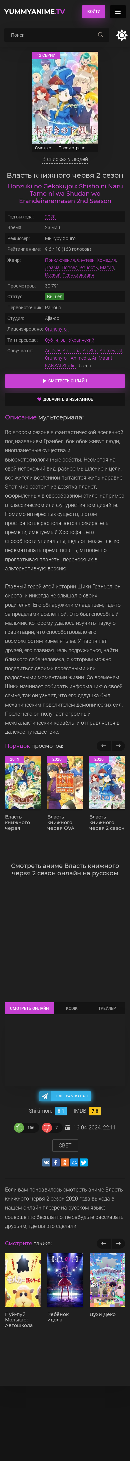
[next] (118, 1244)
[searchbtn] (100, 35)
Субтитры (56, 340)
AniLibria (72, 350)
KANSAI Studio (60, 365)
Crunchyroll (57, 329)
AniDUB (53, 350)
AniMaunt (102, 358)
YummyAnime (34, 12)
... (93, 147)
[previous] (104, 1244)
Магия (107, 267)
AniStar (90, 350)
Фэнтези (86, 260)
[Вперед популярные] (118, 746)
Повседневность (80, 267)
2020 (50, 216)
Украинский (81, 340)
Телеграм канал (71, 1096)
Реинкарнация (78, 275)
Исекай (53, 275)
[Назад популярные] (104, 746)
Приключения (60, 260)
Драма (52, 267)
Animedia (80, 358)
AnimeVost (111, 350)
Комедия (106, 260)
